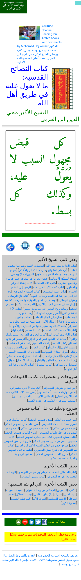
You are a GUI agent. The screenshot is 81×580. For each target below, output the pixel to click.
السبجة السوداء (15, 490)
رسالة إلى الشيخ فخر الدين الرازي (47, 339)
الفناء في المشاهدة (19, 343)
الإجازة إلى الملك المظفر (48, 317)
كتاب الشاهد (59, 343)
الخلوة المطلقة (57, 498)
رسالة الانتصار (25, 360)
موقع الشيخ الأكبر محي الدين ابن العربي (13, 7)
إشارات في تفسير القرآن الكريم (56, 304)
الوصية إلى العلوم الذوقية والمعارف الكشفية (30, 300)
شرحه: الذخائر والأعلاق (32, 270)
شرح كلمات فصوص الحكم (52, 454)
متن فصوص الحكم (65, 419)
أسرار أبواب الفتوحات (47, 313)
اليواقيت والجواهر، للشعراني (59, 387)
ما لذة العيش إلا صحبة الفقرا (23, 356)
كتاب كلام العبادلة (45, 283)
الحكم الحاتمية (41, 343)
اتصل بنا (9, 555)
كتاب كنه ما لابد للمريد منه (48, 287)
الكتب (72, 490)
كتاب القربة (38, 347)
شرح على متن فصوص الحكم (22, 424)
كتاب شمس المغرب (33, 476)
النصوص (62, 490)
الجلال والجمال (51, 356)
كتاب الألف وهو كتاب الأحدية (59, 330)
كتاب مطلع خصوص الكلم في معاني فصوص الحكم (46, 437)
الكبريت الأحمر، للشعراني (25, 387)
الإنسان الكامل (42, 494)
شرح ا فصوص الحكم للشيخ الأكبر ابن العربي (42, 445)
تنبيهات (58, 494)
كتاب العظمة (33, 330)
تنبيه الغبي (70, 494)
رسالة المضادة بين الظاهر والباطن (56, 360)
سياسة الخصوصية (48, 555)
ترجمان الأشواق (57, 270)
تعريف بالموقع (69, 555)
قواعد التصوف (55, 476)
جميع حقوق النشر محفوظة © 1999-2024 (54, 560)
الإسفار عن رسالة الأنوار (40, 490)
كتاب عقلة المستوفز (54, 291)
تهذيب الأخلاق (24, 494)
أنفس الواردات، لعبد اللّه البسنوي (57, 392)
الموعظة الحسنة (21, 498)
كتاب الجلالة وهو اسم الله (61, 265)
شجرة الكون (69, 503)
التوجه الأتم (39, 498)
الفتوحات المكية (25, 304)
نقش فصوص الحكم (40, 419)
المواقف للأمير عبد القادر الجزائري (33, 396)
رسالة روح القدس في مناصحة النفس (46, 308)
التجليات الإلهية (35, 265)
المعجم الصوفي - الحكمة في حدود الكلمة (52, 400)
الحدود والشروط (25, 555)
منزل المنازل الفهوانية (55, 351)
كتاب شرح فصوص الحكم (36, 428)
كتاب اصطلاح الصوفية (27, 291)
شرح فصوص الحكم (64, 428)
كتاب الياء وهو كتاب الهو (62, 334)
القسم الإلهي (68, 347)
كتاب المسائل (44, 364)
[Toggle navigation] (78, 3)
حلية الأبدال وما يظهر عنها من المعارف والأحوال (38, 326)
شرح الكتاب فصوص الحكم (20, 432)
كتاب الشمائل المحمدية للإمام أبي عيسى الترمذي (47, 472)
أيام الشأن (53, 347)
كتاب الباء (17, 330)
